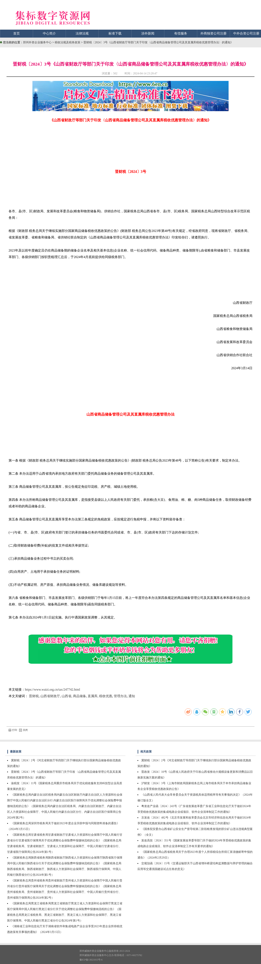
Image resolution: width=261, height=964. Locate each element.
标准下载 (115, 33)
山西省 (66, 696)
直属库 (92, 696)
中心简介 (49, 33)
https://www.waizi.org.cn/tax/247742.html (52, 689)
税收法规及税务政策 (68, 42)
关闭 (23, 730)
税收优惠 (105, 696)
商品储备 (79, 696)
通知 (131, 696)
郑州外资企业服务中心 (37, 42)
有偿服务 (180, 33)
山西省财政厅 (50, 696)
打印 (13, 730)
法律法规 (82, 33)
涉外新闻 (147, 33)
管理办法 (120, 696)
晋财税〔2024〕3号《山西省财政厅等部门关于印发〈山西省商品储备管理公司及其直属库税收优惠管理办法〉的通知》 (158, 42)
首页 (16, 33)
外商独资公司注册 (213, 33)
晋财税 (34, 696)
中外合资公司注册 (246, 33)
